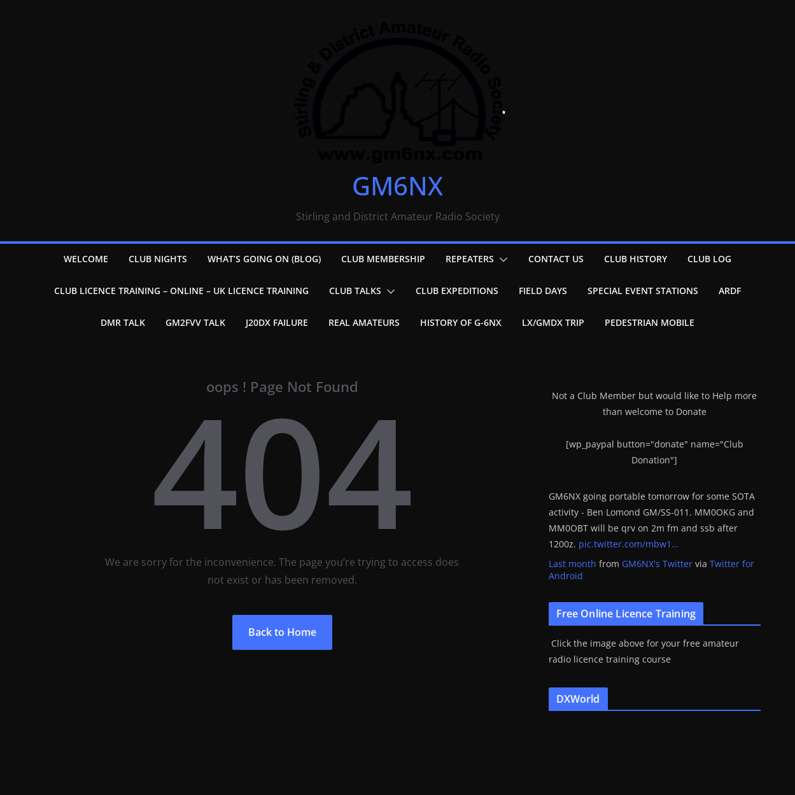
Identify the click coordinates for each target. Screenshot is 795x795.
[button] (501, 259)
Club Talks (355, 291)
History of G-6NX (461, 322)
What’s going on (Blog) (264, 259)
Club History (635, 259)
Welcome (86, 259)
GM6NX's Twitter (657, 564)
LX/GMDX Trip (553, 322)
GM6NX (397, 185)
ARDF (730, 291)
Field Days (543, 291)
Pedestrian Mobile (649, 322)
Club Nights (158, 259)
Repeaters (470, 259)
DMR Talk (123, 322)
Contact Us (556, 259)
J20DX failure (277, 322)
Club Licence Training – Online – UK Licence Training (181, 291)
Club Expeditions (457, 291)
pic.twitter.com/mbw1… (629, 544)
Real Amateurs (364, 322)
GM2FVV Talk (195, 322)
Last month (572, 564)
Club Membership (383, 259)
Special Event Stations (642, 291)
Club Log (709, 259)
